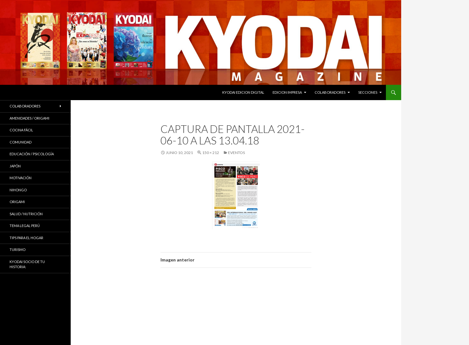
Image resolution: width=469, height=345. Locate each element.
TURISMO (17, 249)
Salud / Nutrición (26, 214)
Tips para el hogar (26, 238)
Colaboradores (330, 92)
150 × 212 (210, 152)
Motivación (21, 178)
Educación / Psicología (32, 154)
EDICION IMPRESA (287, 92)
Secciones (367, 92)
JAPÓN (15, 166)
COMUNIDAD (21, 142)
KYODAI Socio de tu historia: (27, 264)
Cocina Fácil (21, 130)
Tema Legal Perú (25, 226)
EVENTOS (236, 152)
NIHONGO (18, 190)
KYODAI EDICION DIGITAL (243, 92)
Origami (17, 202)
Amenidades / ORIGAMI (29, 118)
